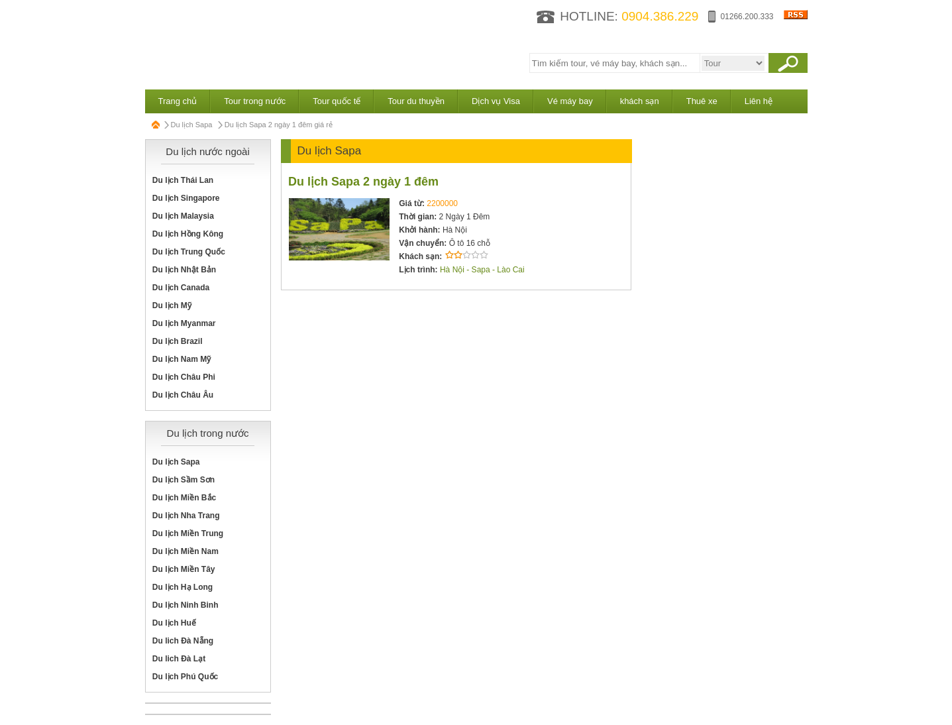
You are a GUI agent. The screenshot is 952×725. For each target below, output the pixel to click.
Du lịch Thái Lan (182, 180)
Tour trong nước (255, 101)
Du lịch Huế (174, 623)
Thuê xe (701, 101)
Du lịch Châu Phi (183, 377)
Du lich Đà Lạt (178, 658)
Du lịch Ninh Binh (185, 605)
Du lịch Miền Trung (187, 533)
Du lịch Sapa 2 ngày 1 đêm (363, 181)
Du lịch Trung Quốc (188, 251)
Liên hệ (758, 101)
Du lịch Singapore (186, 198)
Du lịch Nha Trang (186, 515)
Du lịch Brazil (177, 341)
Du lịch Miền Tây (183, 569)
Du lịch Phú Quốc (185, 676)
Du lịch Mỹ (171, 305)
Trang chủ (177, 101)
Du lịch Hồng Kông (187, 234)
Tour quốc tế (336, 101)
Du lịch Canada (180, 287)
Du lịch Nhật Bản (184, 269)
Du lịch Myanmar (184, 323)
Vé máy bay (570, 101)
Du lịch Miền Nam (185, 551)
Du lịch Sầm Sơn (183, 479)
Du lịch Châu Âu (182, 395)
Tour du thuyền (416, 101)
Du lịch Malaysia (183, 216)
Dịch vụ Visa (496, 101)
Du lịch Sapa (192, 125)
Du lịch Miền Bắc (184, 497)
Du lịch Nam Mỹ (181, 359)
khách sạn (639, 101)
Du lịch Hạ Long (182, 587)
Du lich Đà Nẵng (182, 640)
